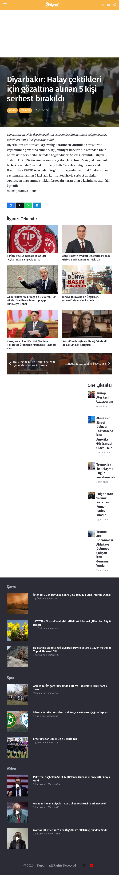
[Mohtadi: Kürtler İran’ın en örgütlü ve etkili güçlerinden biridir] (17, 838)
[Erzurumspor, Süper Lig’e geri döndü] (17, 747)
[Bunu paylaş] (11, 205)
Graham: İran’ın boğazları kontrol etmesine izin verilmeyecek (69, 803)
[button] (4, 5)
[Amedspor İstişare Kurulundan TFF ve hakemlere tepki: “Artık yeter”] (17, 694)
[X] (103, 5)
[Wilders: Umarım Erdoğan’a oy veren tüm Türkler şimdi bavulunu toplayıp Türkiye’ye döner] (32, 279)
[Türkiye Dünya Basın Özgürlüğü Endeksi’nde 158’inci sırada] (87, 279)
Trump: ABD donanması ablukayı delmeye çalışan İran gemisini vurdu (104, 548)
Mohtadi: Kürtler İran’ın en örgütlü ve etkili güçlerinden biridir (70, 830)
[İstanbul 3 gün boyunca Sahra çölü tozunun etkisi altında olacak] (17, 603)
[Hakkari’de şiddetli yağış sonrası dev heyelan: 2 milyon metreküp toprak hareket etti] (17, 656)
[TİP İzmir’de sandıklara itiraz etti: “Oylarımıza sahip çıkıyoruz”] (32, 239)
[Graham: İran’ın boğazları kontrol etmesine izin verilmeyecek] (17, 812)
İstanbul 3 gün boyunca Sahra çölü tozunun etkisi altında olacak (72, 594)
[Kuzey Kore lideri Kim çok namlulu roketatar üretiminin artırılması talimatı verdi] (32, 324)
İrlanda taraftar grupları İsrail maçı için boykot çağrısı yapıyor (70, 712)
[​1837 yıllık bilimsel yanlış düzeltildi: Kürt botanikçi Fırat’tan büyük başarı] (17, 630)
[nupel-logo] (52, 5)
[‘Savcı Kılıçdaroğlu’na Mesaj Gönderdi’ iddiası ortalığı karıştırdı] (87, 324)
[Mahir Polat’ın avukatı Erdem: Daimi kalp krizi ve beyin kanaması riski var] (87, 239)
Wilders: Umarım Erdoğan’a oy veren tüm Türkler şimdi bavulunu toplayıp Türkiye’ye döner (31, 300)
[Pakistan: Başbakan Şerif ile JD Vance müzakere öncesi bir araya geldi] (17, 785)
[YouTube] (108, 5)
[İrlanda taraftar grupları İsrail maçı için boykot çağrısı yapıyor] (17, 721)
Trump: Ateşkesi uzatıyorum (104, 397)
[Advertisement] (59, 33)
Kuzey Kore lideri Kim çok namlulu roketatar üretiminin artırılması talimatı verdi (31, 344)
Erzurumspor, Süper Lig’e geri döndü (55, 739)
